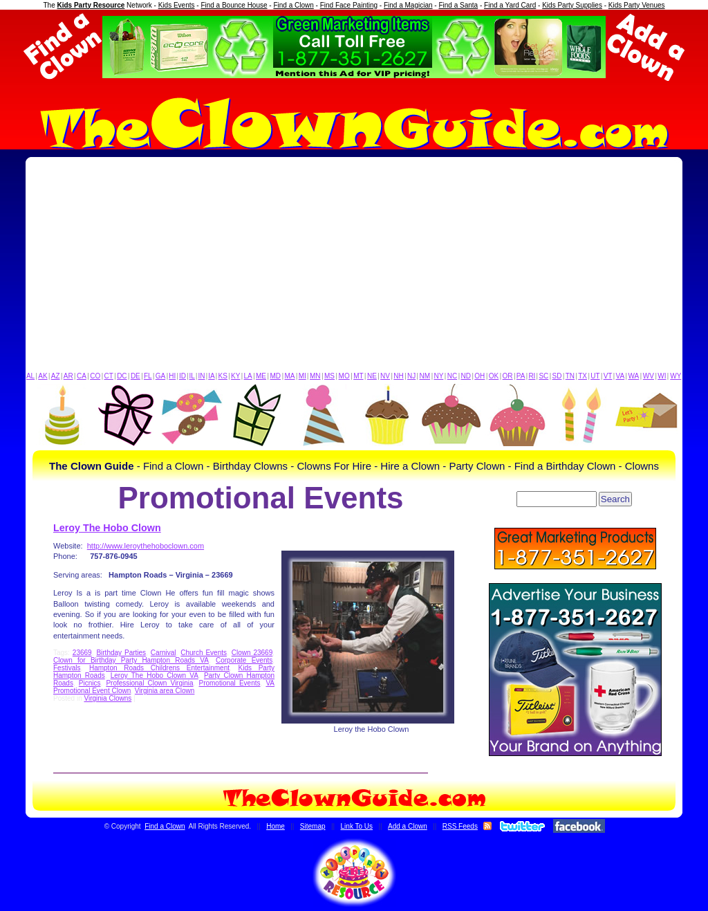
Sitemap (313, 826)
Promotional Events (229, 683)
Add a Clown (407, 826)
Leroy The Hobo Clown (107, 527)
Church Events (203, 652)
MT (358, 376)
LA (248, 376)
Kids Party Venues (636, 5)
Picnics (90, 683)
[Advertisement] (354, 268)
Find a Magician (408, 5)
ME (261, 376)
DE (135, 376)
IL (192, 376)
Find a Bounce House (234, 5)
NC (452, 376)
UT (594, 376)
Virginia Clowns (107, 698)
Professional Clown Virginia (149, 683)
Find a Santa (458, 5)
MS (329, 376)
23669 (82, 652)
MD (275, 376)
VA (620, 376)
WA (634, 376)
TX (582, 376)
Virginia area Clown (165, 690)
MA (290, 376)
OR (508, 376)
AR (68, 376)
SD (557, 376)
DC (122, 376)
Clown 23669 (252, 652)
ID (182, 376)
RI (531, 376)
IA (211, 376)
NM (425, 376)
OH (479, 376)
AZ (55, 376)
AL (30, 376)
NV (385, 376)
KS (222, 376)
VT (608, 376)
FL (148, 376)
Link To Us (357, 826)
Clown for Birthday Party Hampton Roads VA (131, 660)
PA (520, 376)
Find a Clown (293, 5)
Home (275, 826)
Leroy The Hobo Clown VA (154, 675)
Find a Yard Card (510, 5)
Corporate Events (244, 660)
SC (543, 376)
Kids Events (176, 5)
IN (201, 376)
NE (372, 376)
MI (302, 376)
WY (675, 376)
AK (42, 376)
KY (235, 376)
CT (108, 376)
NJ (411, 376)
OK (494, 376)
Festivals (66, 668)
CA (81, 376)
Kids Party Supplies (572, 5)
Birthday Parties (121, 652)
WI (662, 376)
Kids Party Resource (91, 5)
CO (95, 376)
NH (398, 376)
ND (466, 376)
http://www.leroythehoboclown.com (145, 546)
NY (438, 376)
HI (172, 376)
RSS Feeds (460, 826)
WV (648, 376)
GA (160, 376)
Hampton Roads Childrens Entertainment (159, 668)
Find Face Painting (349, 5)
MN (315, 376)
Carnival (163, 652)
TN (570, 376)
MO (344, 376)
